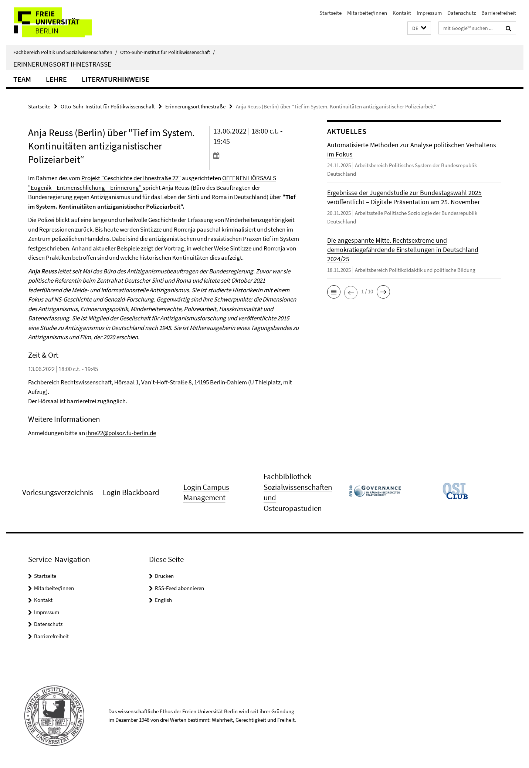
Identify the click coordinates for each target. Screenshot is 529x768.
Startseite (330, 12)
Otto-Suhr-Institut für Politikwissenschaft (167, 52)
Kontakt (402, 12)
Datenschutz (461, 12)
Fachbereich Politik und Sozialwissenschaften (65, 52)
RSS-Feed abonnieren (179, 588)
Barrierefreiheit (498, 12)
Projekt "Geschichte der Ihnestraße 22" (131, 178)
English (163, 599)
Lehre (56, 79)
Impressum (429, 12)
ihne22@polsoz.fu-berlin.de (121, 433)
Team (22, 79)
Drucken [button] (164, 575)
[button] (419, 28)
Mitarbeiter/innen (367, 12)
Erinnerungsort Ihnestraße (62, 64)
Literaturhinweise (115, 79)
